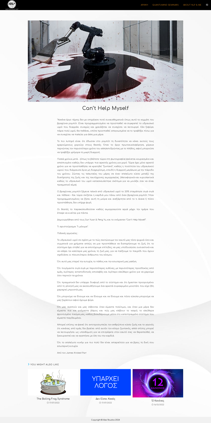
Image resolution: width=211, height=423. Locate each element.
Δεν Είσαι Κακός (105, 399)
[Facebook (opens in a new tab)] (207, 5)
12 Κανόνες (158, 400)
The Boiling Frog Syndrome (53, 399)
